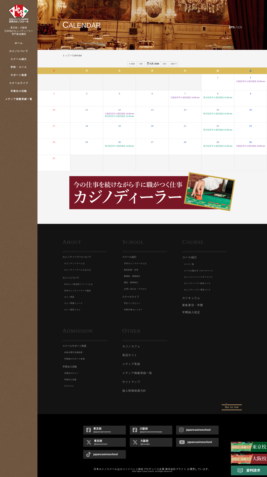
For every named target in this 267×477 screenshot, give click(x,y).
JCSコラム (69, 384)
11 (86, 110)
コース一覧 (189, 264)
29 (217, 142)
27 (152, 142)
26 (119, 142)
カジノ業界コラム (73, 309)
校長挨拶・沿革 (132, 270)
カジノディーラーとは (75, 263)
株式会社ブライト (175, 465)
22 (217, 126)
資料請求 (249, 470)
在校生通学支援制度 (74, 351)
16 (250, 110)
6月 (165, 64)
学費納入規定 (190, 311)
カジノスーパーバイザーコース (199, 276)
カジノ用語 (69, 297)
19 (119, 126)
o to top (232, 403)
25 (86, 142)
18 (86, 126)
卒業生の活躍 (71, 378)
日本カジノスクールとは (136, 263)
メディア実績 (130, 361)
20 (152, 126)
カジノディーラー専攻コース (198, 289)
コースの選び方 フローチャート (200, 270)
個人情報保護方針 (133, 387)
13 (152, 110)
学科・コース (19, 67)
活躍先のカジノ (72, 372)
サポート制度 (19, 75)
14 (185, 110)
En (239, 27)
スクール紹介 (19, 59)
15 (217, 110)
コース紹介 (189, 257)
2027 (174, 64)
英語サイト (129, 353)
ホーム (19, 43)
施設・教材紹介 (132, 282)
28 (185, 142)
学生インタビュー (133, 303)
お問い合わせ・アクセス (136, 289)
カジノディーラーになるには (78, 270)
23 (250, 126)
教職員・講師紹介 (133, 276)
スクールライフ (19, 83)
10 (54, 110)
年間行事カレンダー (134, 309)
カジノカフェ (130, 344)
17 (54, 126)
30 (250, 142)
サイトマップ (130, 378)
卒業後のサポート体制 (75, 357)
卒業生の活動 (19, 91)
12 (119, 110)
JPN (230, 27)
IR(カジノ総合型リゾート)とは (79, 284)
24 (54, 142)
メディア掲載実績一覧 (19, 99)
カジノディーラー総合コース (198, 283)
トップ (66, 55)
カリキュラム (190, 297)
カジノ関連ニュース (74, 303)
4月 (141, 64)
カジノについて (19, 51)
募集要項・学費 (192, 304)
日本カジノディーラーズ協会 (78, 290)
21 (185, 126)
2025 (132, 64)
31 (54, 158)
